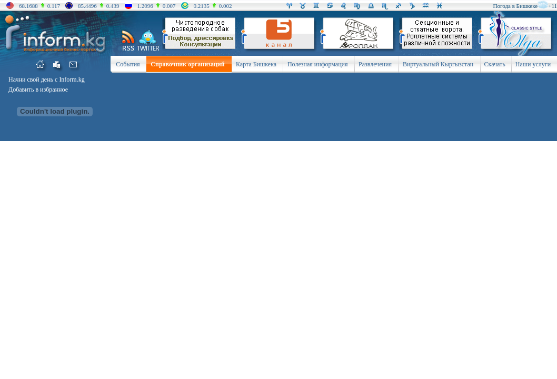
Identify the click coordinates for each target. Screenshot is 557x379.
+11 (552, 6)
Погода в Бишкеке (515, 6)
